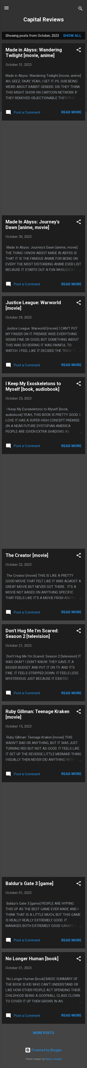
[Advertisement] (43, 168)
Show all (72, 36)
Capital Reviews (43, 19)
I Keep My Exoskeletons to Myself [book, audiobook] (33, 386)
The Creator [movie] (27, 555)
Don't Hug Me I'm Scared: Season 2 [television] (32, 633)
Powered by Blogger (43, 1050)
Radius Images (53, 1059)
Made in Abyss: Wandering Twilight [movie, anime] (34, 52)
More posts (43, 1033)
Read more (71, 112)
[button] (78, 50)
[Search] (80, 9)
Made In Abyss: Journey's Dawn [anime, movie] (33, 224)
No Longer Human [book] (32, 958)
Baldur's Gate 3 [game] (29, 883)
